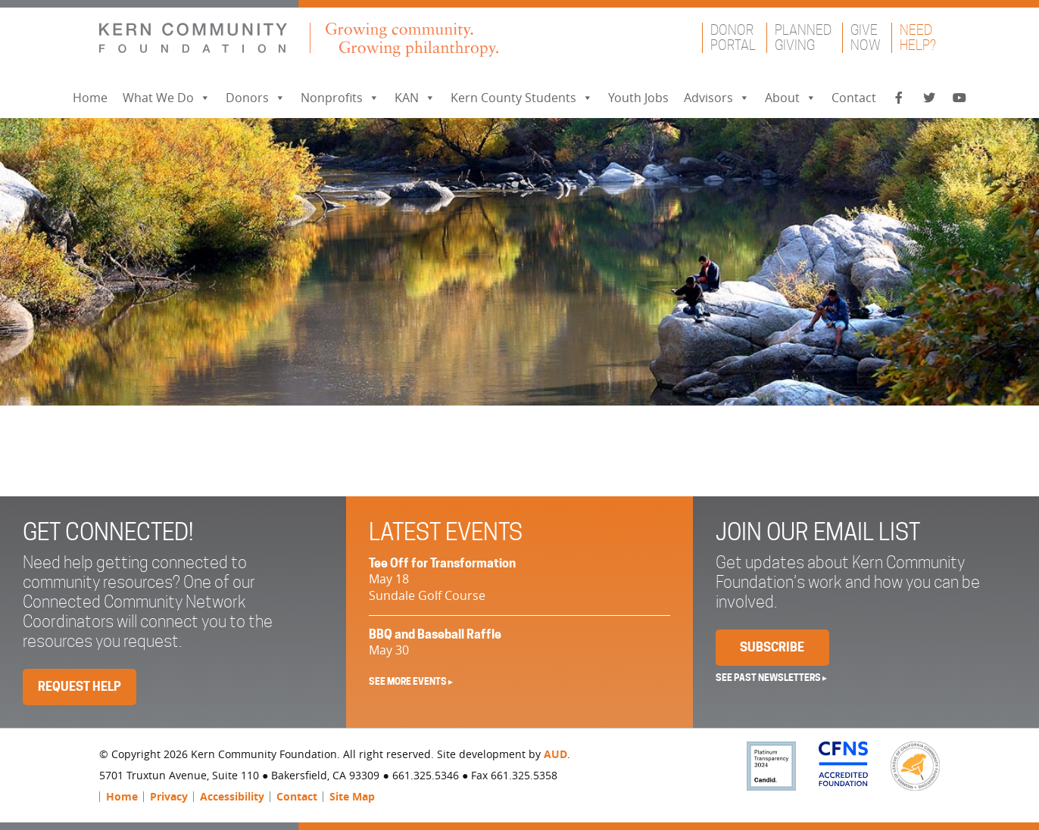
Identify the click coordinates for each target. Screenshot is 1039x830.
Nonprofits (340, 97)
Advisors (717, 97)
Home (90, 97)
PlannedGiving (803, 37)
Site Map (352, 796)
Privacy (169, 796)
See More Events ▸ (411, 681)
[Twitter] (929, 98)
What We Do (167, 97)
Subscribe (772, 647)
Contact (854, 97)
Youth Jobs (638, 97)
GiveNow (865, 37)
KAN (415, 97)
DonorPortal (733, 37)
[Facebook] (899, 98)
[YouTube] (959, 98)
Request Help (79, 686)
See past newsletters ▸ (771, 677)
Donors (255, 97)
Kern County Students (522, 97)
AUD (555, 754)
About (790, 97)
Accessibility (232, 796)
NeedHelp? (918, 37)
